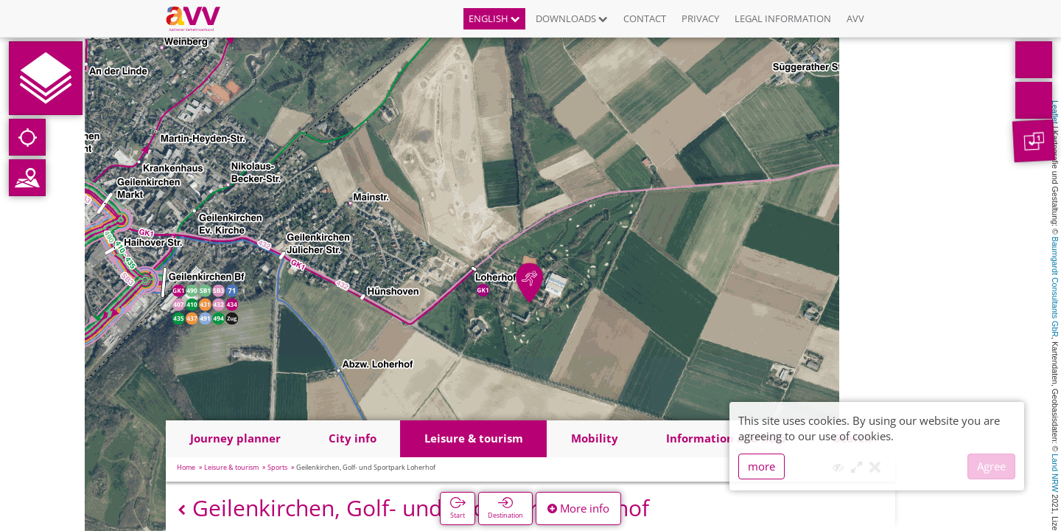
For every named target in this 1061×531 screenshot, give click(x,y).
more (761, 466)
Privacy (700, 18)
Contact (644, 18)
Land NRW (1055, 473)
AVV (855, 18)
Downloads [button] (572, 18)
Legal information (783, 18)
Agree (991, 466)
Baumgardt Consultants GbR (1055, 287)
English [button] (494, 18)
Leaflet (1055, 112)
